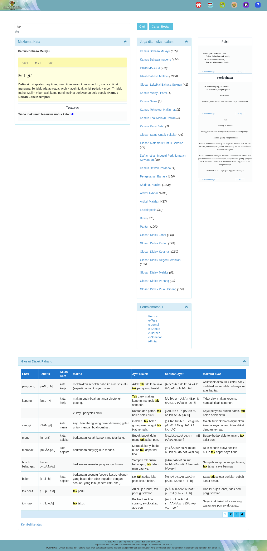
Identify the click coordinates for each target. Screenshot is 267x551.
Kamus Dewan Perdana (155, 168)
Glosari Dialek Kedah (154, 243)
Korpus (152, 316)
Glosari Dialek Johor (153, 235)
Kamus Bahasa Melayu (155, 51)
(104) (240, 180)
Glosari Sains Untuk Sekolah (158, 134)
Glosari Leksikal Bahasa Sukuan (161, 84)
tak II (38, 63)
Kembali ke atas (31, 524)
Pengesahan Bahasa (153, 176)
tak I (25, 63)
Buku (143, 218)
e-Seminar (155, 337)
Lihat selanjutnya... (209, 71)
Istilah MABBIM (150, 68)
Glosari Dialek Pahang (154, 280)
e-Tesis (152, 320)
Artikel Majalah (149, 201)
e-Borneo (154, 333)
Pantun (144, 226)
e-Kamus (154, 329)
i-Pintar (152, 341)
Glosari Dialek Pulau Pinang (158, 289)
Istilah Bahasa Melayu (154, 76)
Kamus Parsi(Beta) (152, 126)
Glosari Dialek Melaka (154, 272)
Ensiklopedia (148, 210)
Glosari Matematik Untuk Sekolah (161, 143)
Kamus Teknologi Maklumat (158, 109)
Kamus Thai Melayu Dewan (158, 118)
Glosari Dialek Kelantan (155, 251)
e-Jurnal (153, 324)
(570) (240, 113)
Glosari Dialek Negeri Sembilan (160, 260)
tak (51, 63)
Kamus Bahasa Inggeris (155, 59)
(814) (240, 71)
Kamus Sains (148, 101)
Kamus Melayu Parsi (153, 93)
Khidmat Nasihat (150, 184)
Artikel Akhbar (149, 193)
